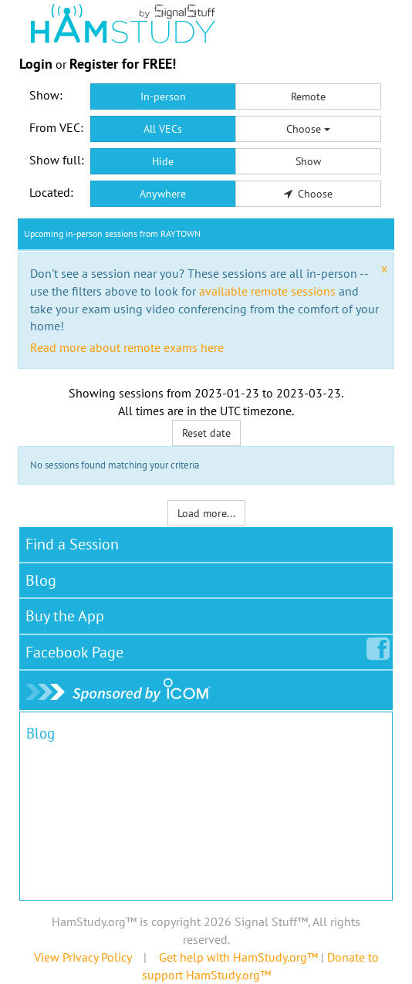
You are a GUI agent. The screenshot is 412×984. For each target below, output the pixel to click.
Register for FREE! (122, 64)
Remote (308, 96)
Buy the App (64, 616)
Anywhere (163, 194)
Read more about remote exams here (127, 347)
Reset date (206, 433)
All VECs (163, 129)
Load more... (206, 513)
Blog (40, 580)
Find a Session (72, 544)
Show (308, 161)
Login (35, 64)
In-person (163, 96)
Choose (308, 129)
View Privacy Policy (82, 957)
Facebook (77, 649)
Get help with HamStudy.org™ (238, 957)
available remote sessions (267, 291)
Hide (163, 161)
